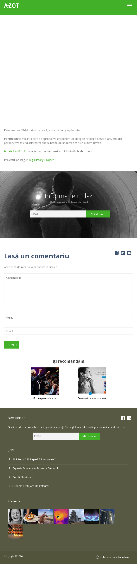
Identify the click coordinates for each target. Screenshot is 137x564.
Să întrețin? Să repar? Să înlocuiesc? (34, 459)
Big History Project (41, 160)
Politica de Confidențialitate (114, 557)
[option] (68, 59)
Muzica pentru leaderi (45, 398)
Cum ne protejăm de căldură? (30, 486)
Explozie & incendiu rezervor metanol (35, 468)
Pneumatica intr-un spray (92, 398)
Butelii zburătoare (23, 477)
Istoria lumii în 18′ (15, 151)
